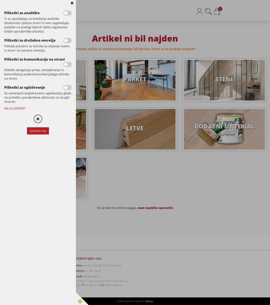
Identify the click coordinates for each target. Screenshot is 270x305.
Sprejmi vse (38, 131)
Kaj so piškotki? (15, 108)
